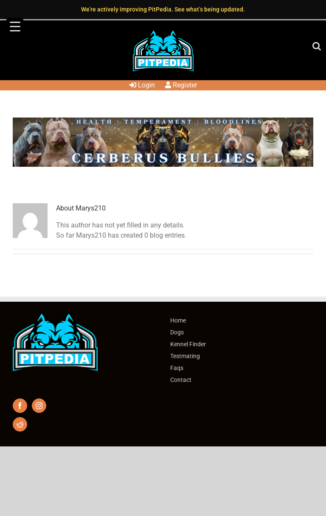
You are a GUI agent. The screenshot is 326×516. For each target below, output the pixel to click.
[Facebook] (20, 405)
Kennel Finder (188, 344)
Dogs (177, 332)
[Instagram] (39, 405)
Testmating (185, 356)
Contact (180, 379)
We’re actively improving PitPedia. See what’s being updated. (163, 9)
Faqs (176, 368)
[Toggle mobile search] (316, 46)
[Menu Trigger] (14, 26)
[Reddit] (20, 424)
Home (178, 320)
